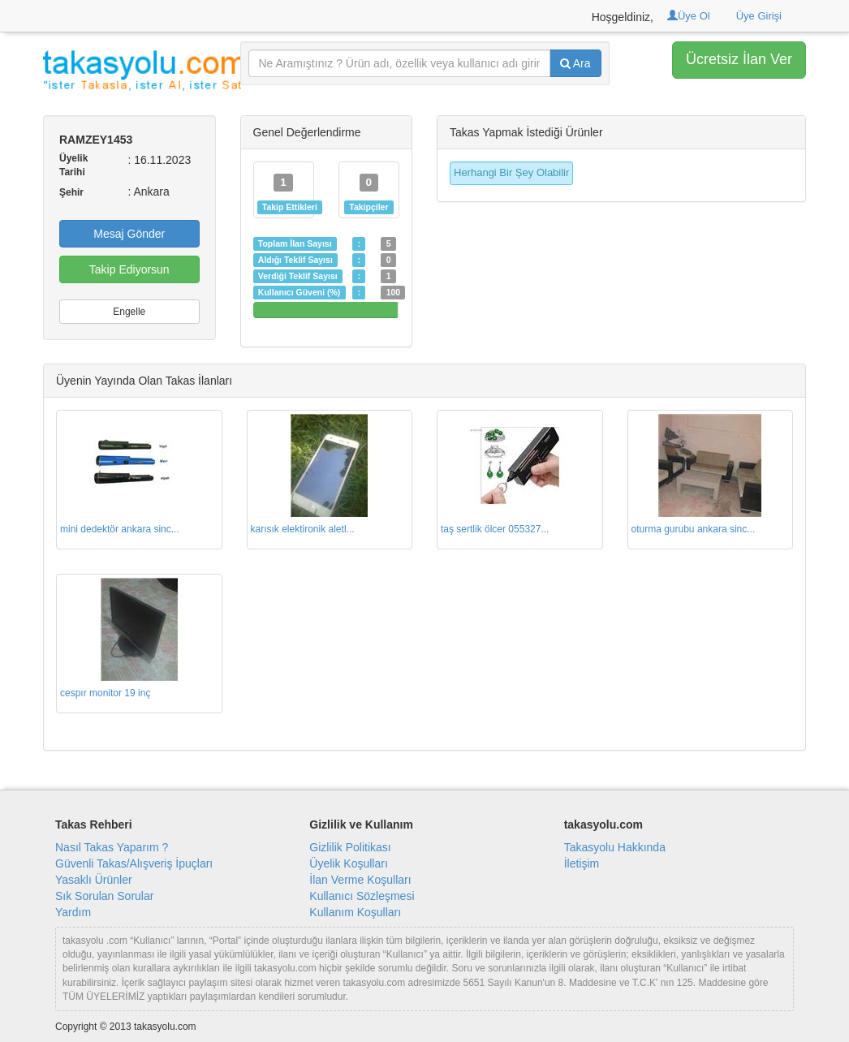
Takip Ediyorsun (129, 269)
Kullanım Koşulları (355, 912)
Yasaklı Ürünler (93, 879)
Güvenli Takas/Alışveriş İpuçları (134, 863)
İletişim (582, 863)
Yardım (73, 912)
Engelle (129, 311)
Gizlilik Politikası (349, 847)
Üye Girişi (759, 16)
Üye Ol (688, 16)
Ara (575, 63)
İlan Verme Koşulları (360, 879)
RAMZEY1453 (95, 139)
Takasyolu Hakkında (615, 847)
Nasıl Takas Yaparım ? (111, 847)
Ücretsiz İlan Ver (739, 59)
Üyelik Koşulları (348, 863)
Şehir (71, 192)
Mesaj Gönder (129, 233)
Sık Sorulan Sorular (104, 895)
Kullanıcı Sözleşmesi (361, 895)
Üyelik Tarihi (73, 165)
